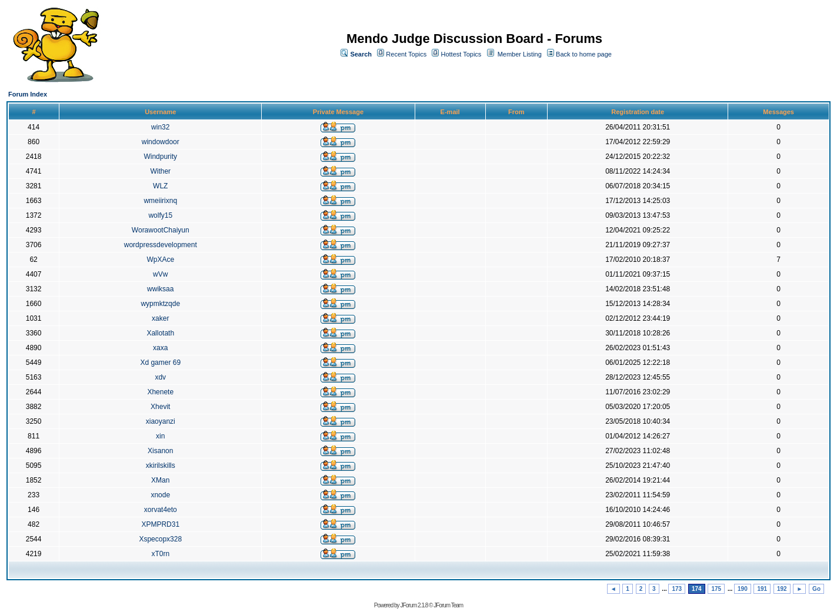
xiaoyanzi (160, 421)
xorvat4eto (160, 510)
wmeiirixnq (160, 201)
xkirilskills (160, 465)
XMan (160, 480)
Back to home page (584, 54)
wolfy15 (160, 215)
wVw (160, 274)
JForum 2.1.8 (414, 605)
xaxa (160, 348)
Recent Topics (406, 54)
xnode (160, 495)
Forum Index (27, 94)
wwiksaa (160, 289)
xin (160, 436)
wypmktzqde (160, 304)
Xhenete (160, 392)
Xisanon (160, 451)
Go (816, 589)
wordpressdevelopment (160, 245)
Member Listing (520, 54)
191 (762, 589)
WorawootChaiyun (160, 230)
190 (743, 589)
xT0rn (160, 554)
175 (716, 589)
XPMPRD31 (160, 524)
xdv (160, 377)
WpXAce (160, 259)
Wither (160, 171)
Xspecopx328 (160, 539)
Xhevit (160, 407)
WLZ (160, 186)
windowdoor (160, 142)
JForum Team (448, 605)
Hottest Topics (461, 54)
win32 (160, 127)
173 (677, 589)
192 (782, 589)
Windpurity (160, 156)
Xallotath (160, 333)
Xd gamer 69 (160, 362)
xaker (160, 318)
